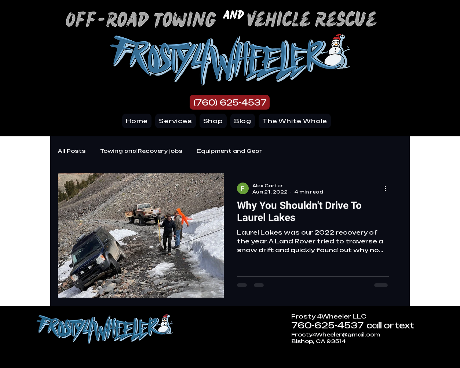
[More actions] (387, 188)
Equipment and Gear (229, 151)
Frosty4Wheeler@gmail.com (335, 334)
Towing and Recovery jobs (141, 151)
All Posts (71, 151)
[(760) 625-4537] (229, 102)
